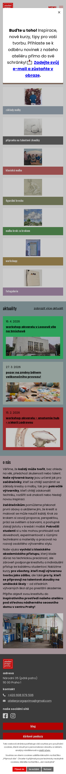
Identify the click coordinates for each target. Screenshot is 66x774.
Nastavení (47, 769)
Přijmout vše (19, 769)
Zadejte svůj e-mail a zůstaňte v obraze (36, 69)
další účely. (45, 750)
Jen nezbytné (34, 769)
